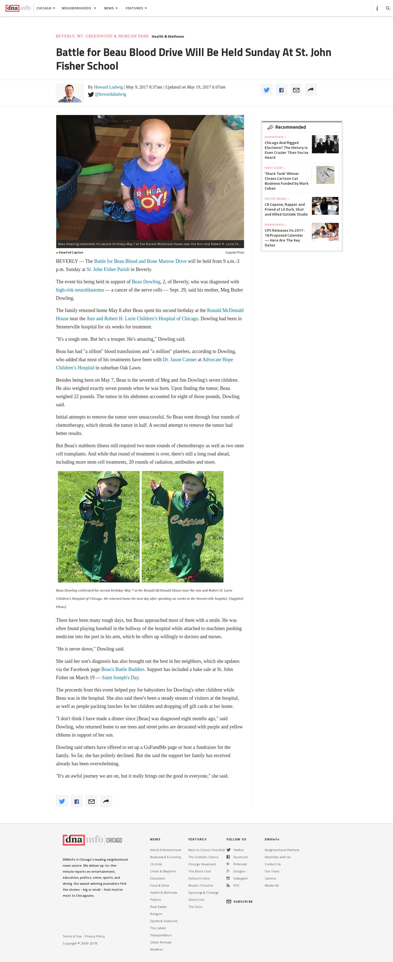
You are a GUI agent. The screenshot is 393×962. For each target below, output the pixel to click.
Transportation (161, 935)
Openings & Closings (203, 892)
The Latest (158, 928)
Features (136, 8)
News (111, 8)
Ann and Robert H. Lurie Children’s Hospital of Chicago (142, 318)
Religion (156, 913)
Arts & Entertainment (165, 849)
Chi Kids (156, 864)
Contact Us (273, 864)
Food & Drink (159, 885)
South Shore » (277, 198)
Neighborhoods (79, 8)
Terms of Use (72, 936)
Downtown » (275, 137)
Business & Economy (165, 857)
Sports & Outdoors (163, 920)
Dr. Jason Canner (179, 359)
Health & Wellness (168, 36)
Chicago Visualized (202, 864)
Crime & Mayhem (163, 871)
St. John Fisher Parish (108, 269)
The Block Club (199, 871)
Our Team (272, 871)
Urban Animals (161, 942)
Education (157, 878)
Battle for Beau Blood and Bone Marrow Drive (140, 261)
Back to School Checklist (206, 849)
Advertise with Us (277, 857)
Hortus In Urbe (199, 878)
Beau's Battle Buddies (122, 669)
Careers (270, 878)
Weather (156, 949)
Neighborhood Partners (282, 849)
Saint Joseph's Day (120, 677)
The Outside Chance (203, 857)
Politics (155, 899)
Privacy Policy (95, 936)
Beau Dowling (146, 281)
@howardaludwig (110, 94)
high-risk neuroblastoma (80, 290)
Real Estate (158, 906)
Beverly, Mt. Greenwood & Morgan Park (102, 36)
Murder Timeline (200, 885)
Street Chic (196, 899)
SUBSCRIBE (240, 901)
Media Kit (272, 885)
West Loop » (275, 167)
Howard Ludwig (108, 87)
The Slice (195, 906)
